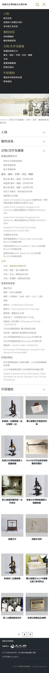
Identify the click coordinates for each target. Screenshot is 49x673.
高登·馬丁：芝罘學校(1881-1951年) (18, 317)
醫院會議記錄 (9, 165)
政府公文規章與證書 (12, 161)
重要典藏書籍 (9, 63)
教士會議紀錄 (9, 169)
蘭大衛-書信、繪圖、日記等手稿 (18, 179)
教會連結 (7, 81)
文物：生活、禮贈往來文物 (15, 274)
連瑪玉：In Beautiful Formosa (18, 305)
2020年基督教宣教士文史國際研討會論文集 (23, 369)
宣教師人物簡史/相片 (13, 22)
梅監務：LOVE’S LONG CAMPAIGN (20, 345)
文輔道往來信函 (10, 235)
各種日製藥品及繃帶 (36, 618)
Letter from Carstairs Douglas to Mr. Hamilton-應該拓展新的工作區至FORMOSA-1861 (24, 210)
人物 (6, 13)
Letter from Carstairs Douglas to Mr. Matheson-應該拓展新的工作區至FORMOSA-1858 (25, 220)
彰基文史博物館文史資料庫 (14, 4)
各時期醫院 (8, 36)
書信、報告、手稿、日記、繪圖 (17, 55)
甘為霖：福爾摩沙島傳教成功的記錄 (19, 333)
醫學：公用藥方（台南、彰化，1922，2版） (23, 296)
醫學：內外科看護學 (12, 292)
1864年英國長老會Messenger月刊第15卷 (22, 337)
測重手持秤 (37, 539)
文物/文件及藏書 (13, 46)
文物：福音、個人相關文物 (15, 270)
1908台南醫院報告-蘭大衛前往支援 (19, 329)
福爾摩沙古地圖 (10, 196)
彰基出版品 (8, 67)
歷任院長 (7, 18)
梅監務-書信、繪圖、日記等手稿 (18, 183)
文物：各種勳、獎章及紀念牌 (16, 278)
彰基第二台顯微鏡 (12, 578)
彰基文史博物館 (7, 641)
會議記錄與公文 (10, 51)
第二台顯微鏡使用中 (12, 618)
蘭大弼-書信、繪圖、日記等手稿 (18, 187)
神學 (5, 301)
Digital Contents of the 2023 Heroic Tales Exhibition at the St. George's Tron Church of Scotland (24, 376)
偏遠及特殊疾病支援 (12, 77)
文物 (5, 59)
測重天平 (12, 539)
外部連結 (9, 72)
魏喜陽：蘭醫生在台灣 (13, 313)
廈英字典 (7, 288)
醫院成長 (9, 32)
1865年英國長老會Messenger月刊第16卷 (22, 341)
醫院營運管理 (9, 40)
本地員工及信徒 (10, 26)
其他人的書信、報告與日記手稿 (17, 191)
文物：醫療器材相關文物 (14, 266)
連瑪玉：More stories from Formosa (21, 309)
